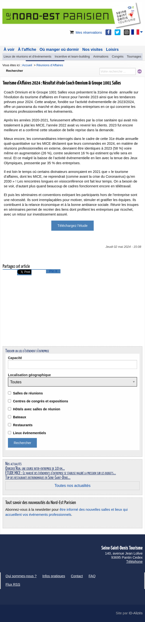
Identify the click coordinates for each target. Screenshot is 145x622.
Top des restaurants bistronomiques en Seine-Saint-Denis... (38, 478)
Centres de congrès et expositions (40, 401)
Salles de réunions (28, 393)
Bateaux (19, 417)
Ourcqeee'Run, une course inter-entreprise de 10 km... (35, 468)
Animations (100, 56)
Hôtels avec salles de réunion (36, 409)
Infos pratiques (53, 576)
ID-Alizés (136, 613)
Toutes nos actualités (72, 486)
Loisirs (112, 49)
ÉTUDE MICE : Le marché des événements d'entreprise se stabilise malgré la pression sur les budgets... (60, 473)
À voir (9, 49)
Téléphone (134, 561)
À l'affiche (27, 49)
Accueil (27, 65)
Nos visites (92, 49)
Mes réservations (85, 32)
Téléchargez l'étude (72, 226)
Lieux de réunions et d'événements (27, 56)
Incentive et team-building (72, 56)
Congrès (117, 56)
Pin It (53, 271)
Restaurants (23, 425)
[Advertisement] (72, 309)
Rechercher (14, 70)
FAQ (92, 576)
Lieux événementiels (29, 433)
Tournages (134, 56)
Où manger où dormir (59, 49)
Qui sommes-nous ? (21, 576)
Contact (77, 576)
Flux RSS (13, 584)
